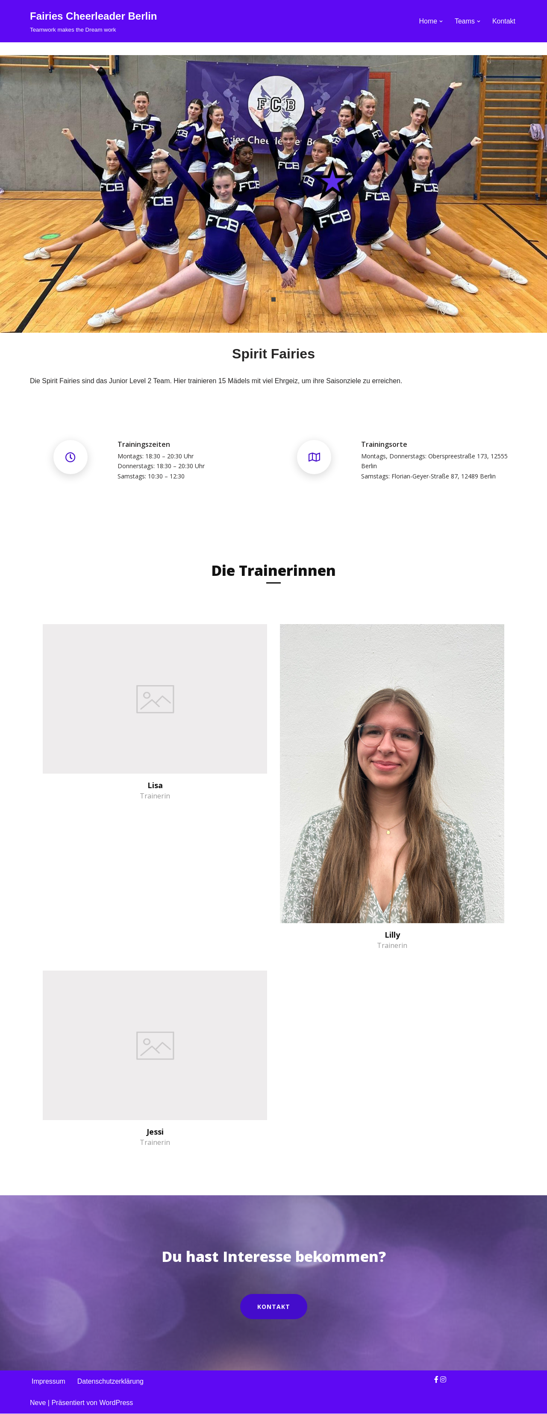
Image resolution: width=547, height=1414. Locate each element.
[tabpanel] (273, 194)
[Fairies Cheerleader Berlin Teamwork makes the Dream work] (93, 21)
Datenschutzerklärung (110, 1381)
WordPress (116, 1403)
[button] (441, 21)
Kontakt (503, 21)
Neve (38, 1403)
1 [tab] (273, 299)
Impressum (48, 1381)
